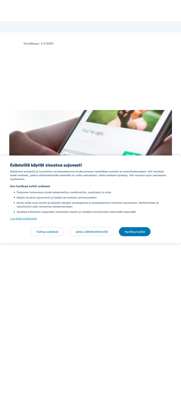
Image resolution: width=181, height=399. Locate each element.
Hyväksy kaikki (135, 231)
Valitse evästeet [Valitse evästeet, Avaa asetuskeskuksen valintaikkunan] (47, 231)
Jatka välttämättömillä (91, 231)
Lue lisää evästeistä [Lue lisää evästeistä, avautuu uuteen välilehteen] (23, 218)
